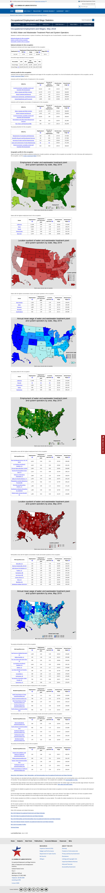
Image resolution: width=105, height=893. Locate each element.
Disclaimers (65, 856)
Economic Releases (51, 841)
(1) (19, 51)
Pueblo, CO (19, 570)
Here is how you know (40, 1)
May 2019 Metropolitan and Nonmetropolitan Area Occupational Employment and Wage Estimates (35, 818)
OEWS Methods (59, 24)
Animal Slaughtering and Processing (23, 99)
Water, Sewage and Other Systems (23, 92)
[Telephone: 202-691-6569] (24, 878)
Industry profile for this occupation (19, 40)
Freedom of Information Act (70, 851)
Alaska (19, 387)
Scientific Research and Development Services (23, 138)
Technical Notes (15, 827)
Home (13, 841)
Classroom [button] (59, 11)
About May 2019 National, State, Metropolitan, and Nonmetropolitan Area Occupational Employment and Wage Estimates (41, 775)
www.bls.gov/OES (16, 880)
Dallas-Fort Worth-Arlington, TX (19, 478)
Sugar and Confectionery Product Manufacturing (23, 142)
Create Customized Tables (17, 76)
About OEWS (73, 24)
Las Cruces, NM (19, 575)
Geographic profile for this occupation (20, 41)
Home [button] (12, 11)
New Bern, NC (19, 582)
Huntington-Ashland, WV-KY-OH (19, 584)
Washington (19, 390)
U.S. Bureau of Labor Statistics (26, 5)
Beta (70, 841)
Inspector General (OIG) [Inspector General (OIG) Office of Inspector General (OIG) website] (46, 848)
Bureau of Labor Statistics (16, 15)
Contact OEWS (15, 883)
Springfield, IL (19, 674)
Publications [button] (37, 11)
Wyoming (19, 309)
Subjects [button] (19, 11)
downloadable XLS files (72, 780)
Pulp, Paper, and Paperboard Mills (23, 123)
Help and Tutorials (67, 864)
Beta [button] (66, 11)
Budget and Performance (47, 851)
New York (19, 233)
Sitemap (64, 848)
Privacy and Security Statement (71, 853)
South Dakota (19, 311)
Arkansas (19, 307)
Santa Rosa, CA (19, 682)
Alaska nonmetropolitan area (19, 758)
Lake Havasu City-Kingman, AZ (19, 568)
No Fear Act (43, 856)
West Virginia (19, 302)
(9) (52, 221)
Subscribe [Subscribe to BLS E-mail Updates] (93, 3)
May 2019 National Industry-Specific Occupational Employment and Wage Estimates (32, 821)
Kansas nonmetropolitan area (19, 698)
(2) (39, 52)
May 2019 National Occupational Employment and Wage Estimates (28, 813)
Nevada (19, 383)
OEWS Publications (31, 24)
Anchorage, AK (19, 676)
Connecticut (19, 385)
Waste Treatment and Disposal (23, 94)
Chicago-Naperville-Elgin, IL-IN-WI (19, 468)
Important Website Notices (70, 861)
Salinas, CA (19, 667)
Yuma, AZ (19, 579)
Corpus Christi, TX (19, 577)
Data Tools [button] (27, 11)
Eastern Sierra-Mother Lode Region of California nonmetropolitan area (19, 754)
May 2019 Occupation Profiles (18, 824)
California (19, 224)
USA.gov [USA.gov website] (42, 859)
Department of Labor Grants (48, 853)
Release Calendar (86, 3)
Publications (39, 841)
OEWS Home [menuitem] (17, 24)
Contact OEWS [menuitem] (87, 24)
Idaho (19, 305)
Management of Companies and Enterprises (23, 136)
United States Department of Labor (86, 1)
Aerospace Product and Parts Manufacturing (23, 140)
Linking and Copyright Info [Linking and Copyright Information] (69, 859)
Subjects (20, 841)
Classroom (63, 841)
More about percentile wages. (65, 784)
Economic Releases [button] (48, 11)
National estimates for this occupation (20, 38)
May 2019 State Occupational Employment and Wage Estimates (27, 816)
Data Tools (28, 841)
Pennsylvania (19, 231)
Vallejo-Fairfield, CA (19, 657)
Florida (19, 229)
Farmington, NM (19, 573)
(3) (24, 52)
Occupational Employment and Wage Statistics (35, 15)
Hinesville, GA (19, 563)
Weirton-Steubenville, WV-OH (19, 566)
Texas (19, 226)
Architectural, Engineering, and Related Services (23, 96)
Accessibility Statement (68, 867)
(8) (40, 142)
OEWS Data (46, 24)
